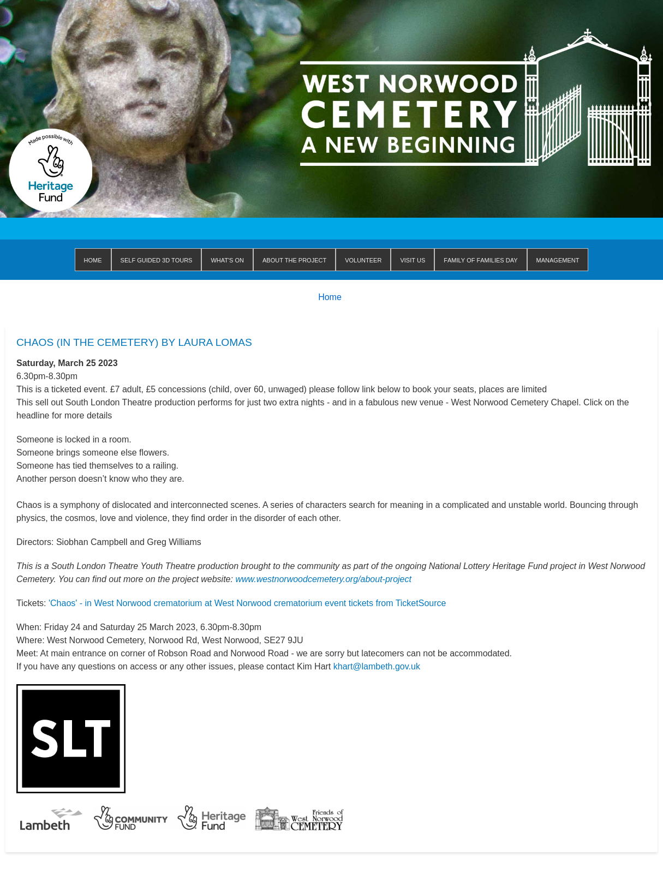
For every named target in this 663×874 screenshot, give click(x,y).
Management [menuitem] (558, 259)
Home (330, 297)
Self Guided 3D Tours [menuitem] (157, 259)
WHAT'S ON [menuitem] (227, 259)
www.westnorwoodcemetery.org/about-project (323, 579)
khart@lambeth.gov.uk (376, 666)
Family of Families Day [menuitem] (480, 259)
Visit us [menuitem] (412, 259)
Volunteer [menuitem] (363, 259)
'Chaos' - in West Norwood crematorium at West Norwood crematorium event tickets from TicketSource (247, 603)
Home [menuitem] (93, 259)
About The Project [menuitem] (294, 259)
